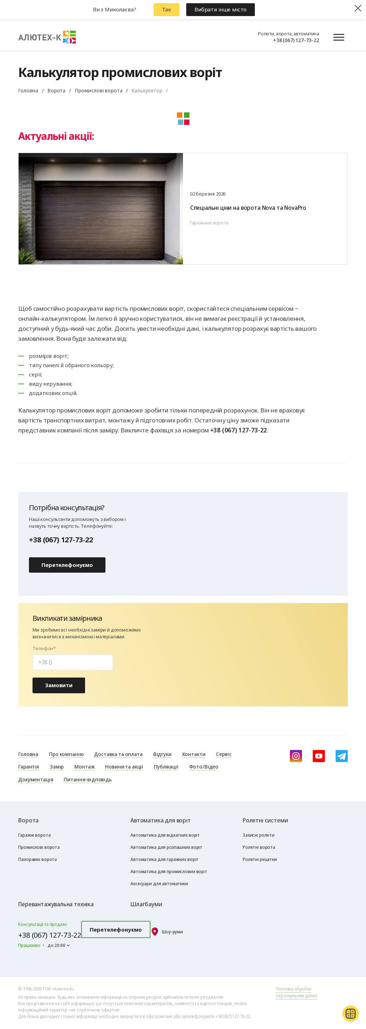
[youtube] (319, 756)
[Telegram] (342, 756)
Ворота (56, 90)
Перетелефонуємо (67, 564)
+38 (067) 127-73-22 (296, 40)
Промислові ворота (98, 90)
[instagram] (296, 756)
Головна (28, 90)
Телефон (43, 648)
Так (166, 9)
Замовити (59, 685)
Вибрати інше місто (220, 9)
